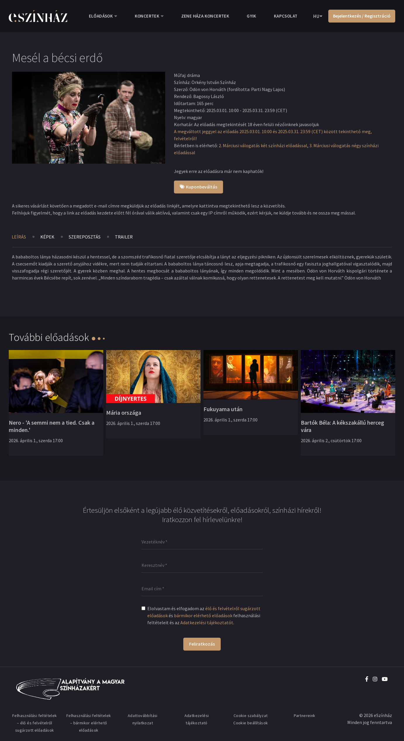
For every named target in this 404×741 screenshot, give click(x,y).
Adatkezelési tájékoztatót (206, 622)
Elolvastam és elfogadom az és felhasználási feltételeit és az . (203, 615)
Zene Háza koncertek (205, 16)
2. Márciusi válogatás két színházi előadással (263, 145)
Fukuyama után (223, 409)
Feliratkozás (202, 644)
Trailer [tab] (124, 237)
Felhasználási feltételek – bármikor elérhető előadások (88, 723)
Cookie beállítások (250, 722)
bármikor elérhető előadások (203, 615)
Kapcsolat (286, 16)
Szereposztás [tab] (85, 237)
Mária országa (123, 412)
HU (316, 16)
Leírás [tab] (19, 237)
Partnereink (304, 715)
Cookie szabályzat (251, 715)
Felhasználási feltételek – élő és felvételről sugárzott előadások (34, 723)
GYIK (251, 16)
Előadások (101, 16)
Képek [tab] (47, 237)
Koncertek (147, 16)
